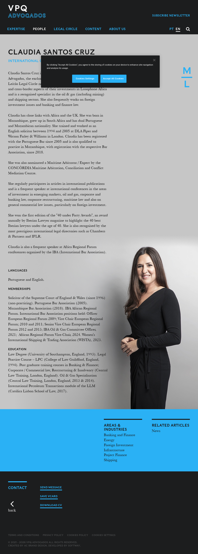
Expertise (16, 29)
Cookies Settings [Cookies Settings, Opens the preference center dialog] (85, 78)
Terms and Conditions (23, 535)
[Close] (154, 60)
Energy (109, 440)
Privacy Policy (53, 535)
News (156, 431)
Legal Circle (66, 29)
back (12, 510)
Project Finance (115, 455)
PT (171, 29)
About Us (117, 29)
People (39, 29)
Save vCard (48, 496)
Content (93, 29)
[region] (100, 71)
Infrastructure (114, 450)
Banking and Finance (119, 435)
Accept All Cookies (113, 78)
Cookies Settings (103, 535)
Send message (51, 487)
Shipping (110, 460)
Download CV (51, 505)
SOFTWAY (74, 545)
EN (178, 29)
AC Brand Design (35, 545)
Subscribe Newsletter (171, 15)
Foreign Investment (118, 445)
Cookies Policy (77, 535)
